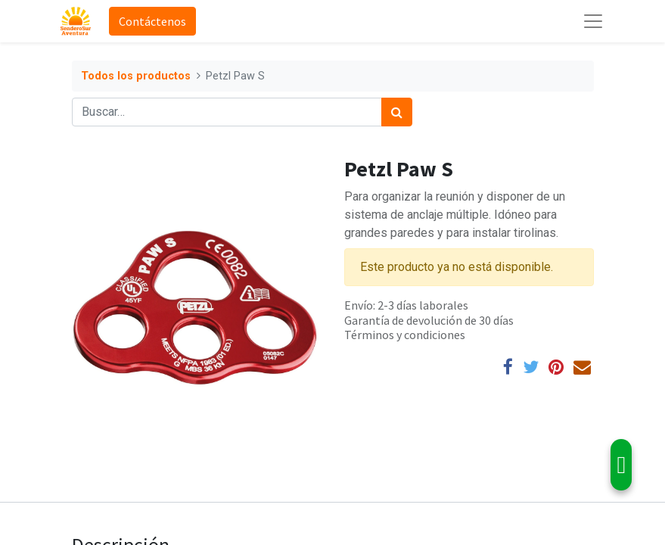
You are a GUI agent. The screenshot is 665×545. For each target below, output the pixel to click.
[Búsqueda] (396, 112)
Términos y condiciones (404, 334)
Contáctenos (152, 21)
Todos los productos (136, 76)
